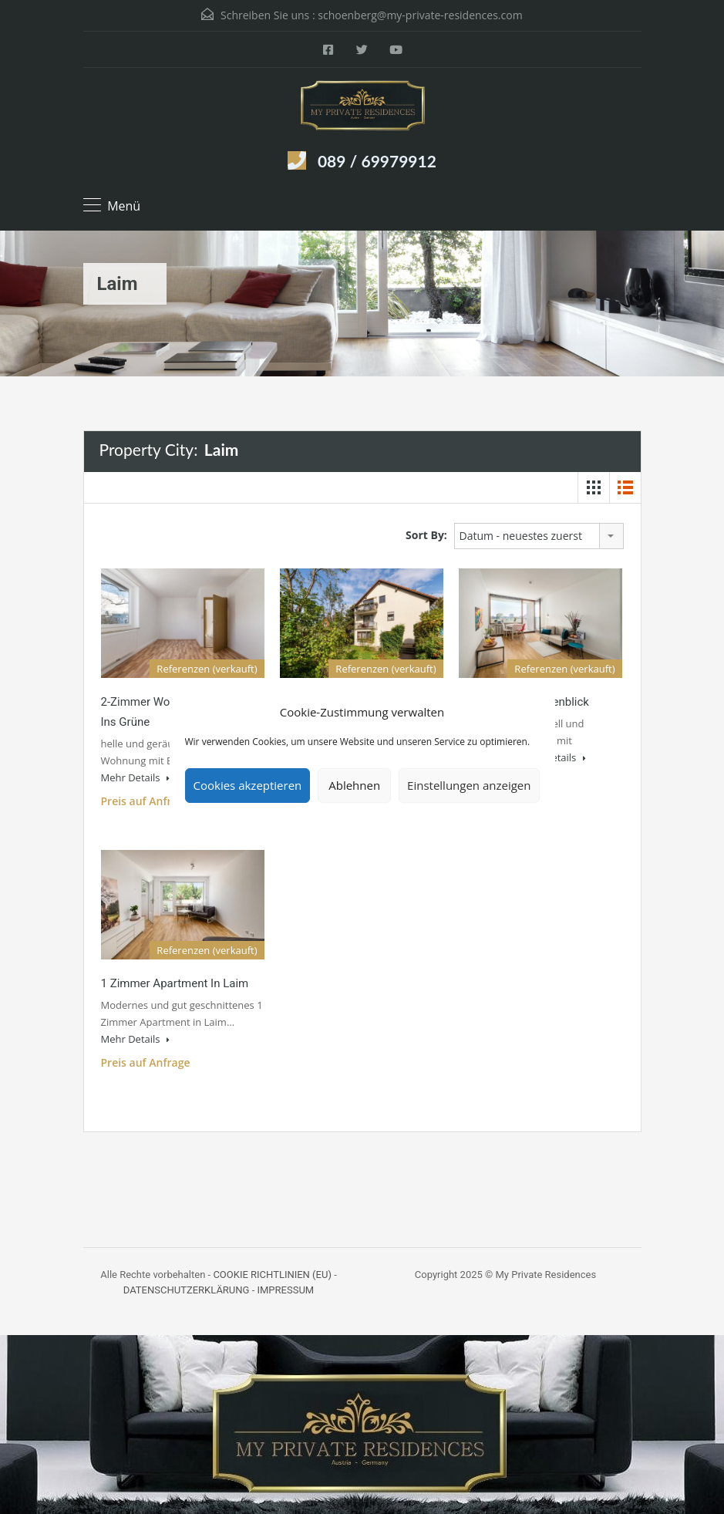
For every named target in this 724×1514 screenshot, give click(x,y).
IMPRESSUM (285, 1290)
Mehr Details (135, 777)
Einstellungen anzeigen (468, 785)
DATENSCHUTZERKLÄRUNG (186, 1290)
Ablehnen (354, 785)
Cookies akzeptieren (248, 785)
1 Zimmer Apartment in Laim (175, 983)
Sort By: (426, 535)
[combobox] (539, 536)
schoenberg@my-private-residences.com (420, 15)
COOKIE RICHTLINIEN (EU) (272, 1274)
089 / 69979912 (377, 160)
